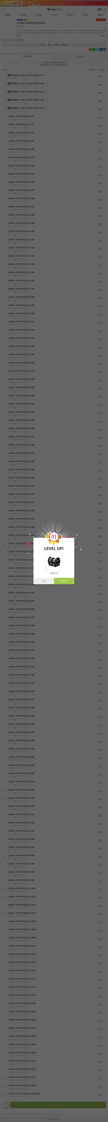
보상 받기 (64, 580)
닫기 (44, 580)
